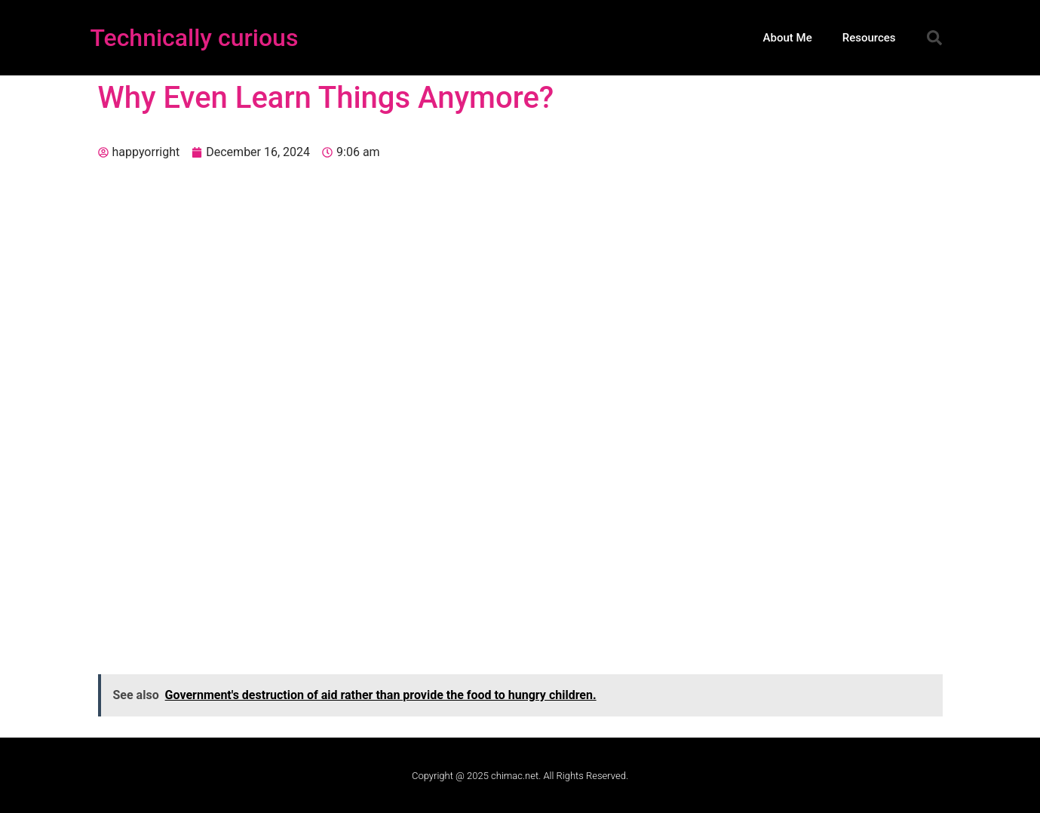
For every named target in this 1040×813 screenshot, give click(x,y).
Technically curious (195, 37)
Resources (869, 37)
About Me (787, 37)
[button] (934, 38)
